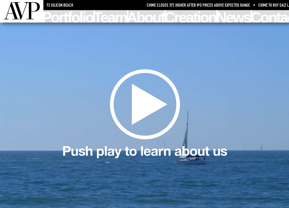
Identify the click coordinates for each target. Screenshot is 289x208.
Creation (191, 16)
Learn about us (144, 115)
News (234, 16)
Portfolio (68, 16)
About (146, 16)
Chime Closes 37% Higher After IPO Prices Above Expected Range (199, 5)
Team (111, 16)
